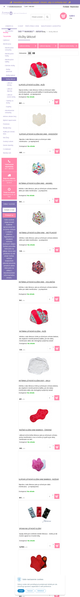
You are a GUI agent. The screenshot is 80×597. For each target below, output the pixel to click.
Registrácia (74, 6)
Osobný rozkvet (8, 141)
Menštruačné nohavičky (9, 49)
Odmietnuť (40, 591)
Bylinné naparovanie (9, 120)
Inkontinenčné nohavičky (9, 111)
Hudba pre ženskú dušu (9, 133)
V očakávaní (7, 149)
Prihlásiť (66, 6)
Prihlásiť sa (9, 215)
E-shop (22, 469)
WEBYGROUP (65, 593)
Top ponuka (7, 36)
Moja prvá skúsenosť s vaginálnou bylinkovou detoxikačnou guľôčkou (59, 542)
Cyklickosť (6, 40)
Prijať (21, 591)
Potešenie (6, 124)
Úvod (21, 467)
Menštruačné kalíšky (9, 61)
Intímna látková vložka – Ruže (63, 184)
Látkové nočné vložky (67, 46)
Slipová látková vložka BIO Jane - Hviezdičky (61, 86)
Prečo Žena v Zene (32, 26)
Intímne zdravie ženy (9, 116)
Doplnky (8, 107)
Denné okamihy (8, 145)
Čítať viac (43, 484)
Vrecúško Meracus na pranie (62, 430)
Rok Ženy (6, 138)
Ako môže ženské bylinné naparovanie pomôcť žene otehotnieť (59, 520)
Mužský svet (7, 153)
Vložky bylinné (10, 75)
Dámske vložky (10, 65)
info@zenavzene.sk (15, 6)
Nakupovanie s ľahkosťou (51, 26)
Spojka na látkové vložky (61, 282)
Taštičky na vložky (9, 102)
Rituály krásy (7, 128)
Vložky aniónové (9, 70)
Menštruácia (7, 44)
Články (22, 465)
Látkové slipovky (45, 46)
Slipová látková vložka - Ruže (32, 85)
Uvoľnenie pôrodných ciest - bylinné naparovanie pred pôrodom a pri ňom (59, 477)
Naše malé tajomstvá (26, 31)
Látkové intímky (25, 46)
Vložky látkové (10, 79)
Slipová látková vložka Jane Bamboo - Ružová (31, 283)
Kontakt (39, 31)
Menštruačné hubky (9, 55)
